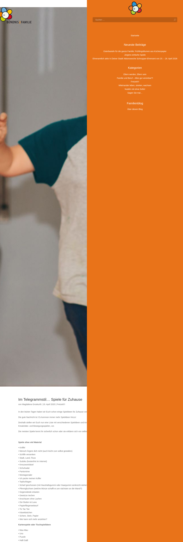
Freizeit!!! (61, 404)
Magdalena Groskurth (31, 404)
